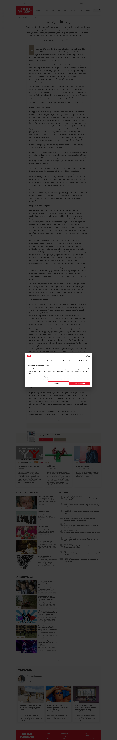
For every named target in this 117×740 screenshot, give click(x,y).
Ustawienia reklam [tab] (67, 360)
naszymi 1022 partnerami (38, 368)
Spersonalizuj (58, 383)
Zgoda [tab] (33, 360)
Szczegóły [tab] (50, 360)
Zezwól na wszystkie (79, 383)
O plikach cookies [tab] (83, 360)
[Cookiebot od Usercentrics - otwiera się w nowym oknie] (83, 356)
